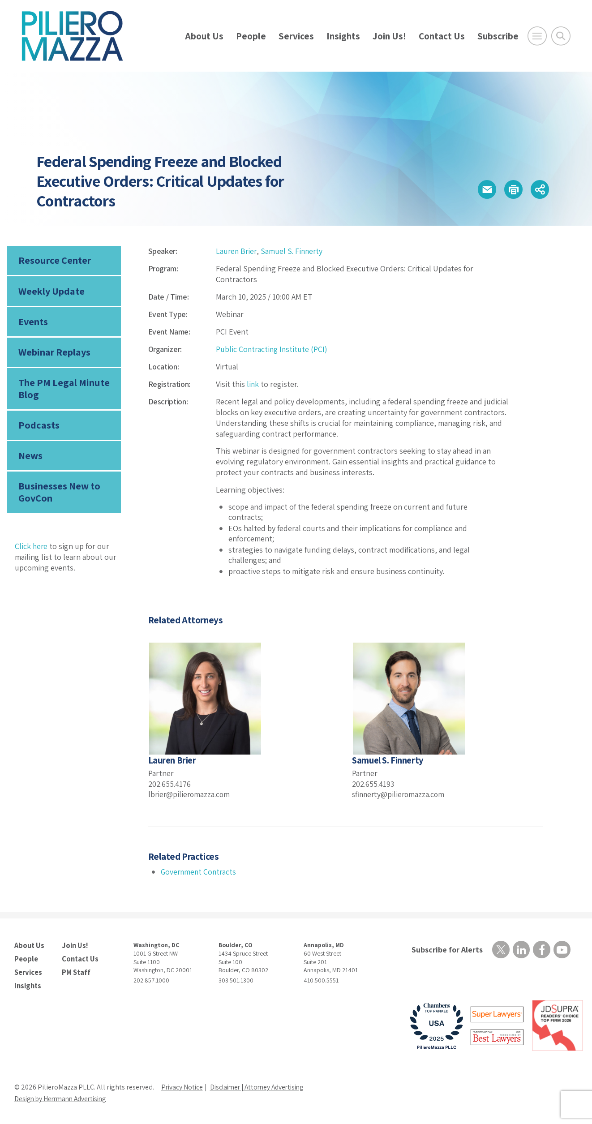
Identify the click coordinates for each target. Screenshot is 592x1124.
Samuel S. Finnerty (294, 251)
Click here (31, 550)
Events (33, 323)
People (251, 36)
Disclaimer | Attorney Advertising (261, 1086)
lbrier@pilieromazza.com (190, 794)
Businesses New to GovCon (59, 496)
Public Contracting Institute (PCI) (273, 349)
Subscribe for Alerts (446, 949)
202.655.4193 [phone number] (373, 784)
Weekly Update (51, 292)
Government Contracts (200, 871)
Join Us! (389, 36)
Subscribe (498, 36)
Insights (343, 36)
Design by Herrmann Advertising (63, 1098)
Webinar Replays (54, 353)
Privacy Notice (182, 1086)
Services (296, 36)
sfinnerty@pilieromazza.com (400, 794)
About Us (204, 36)
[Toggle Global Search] (561, 36)
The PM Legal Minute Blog (63, 391)
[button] (483, 189)
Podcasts (38, 428)
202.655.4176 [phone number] (170, 784)
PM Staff (76, 971)
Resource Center (54, 260)
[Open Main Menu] (537, 36)
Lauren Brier (237, 251)
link (253, 384)
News (30, 459)
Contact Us (442, 36)
